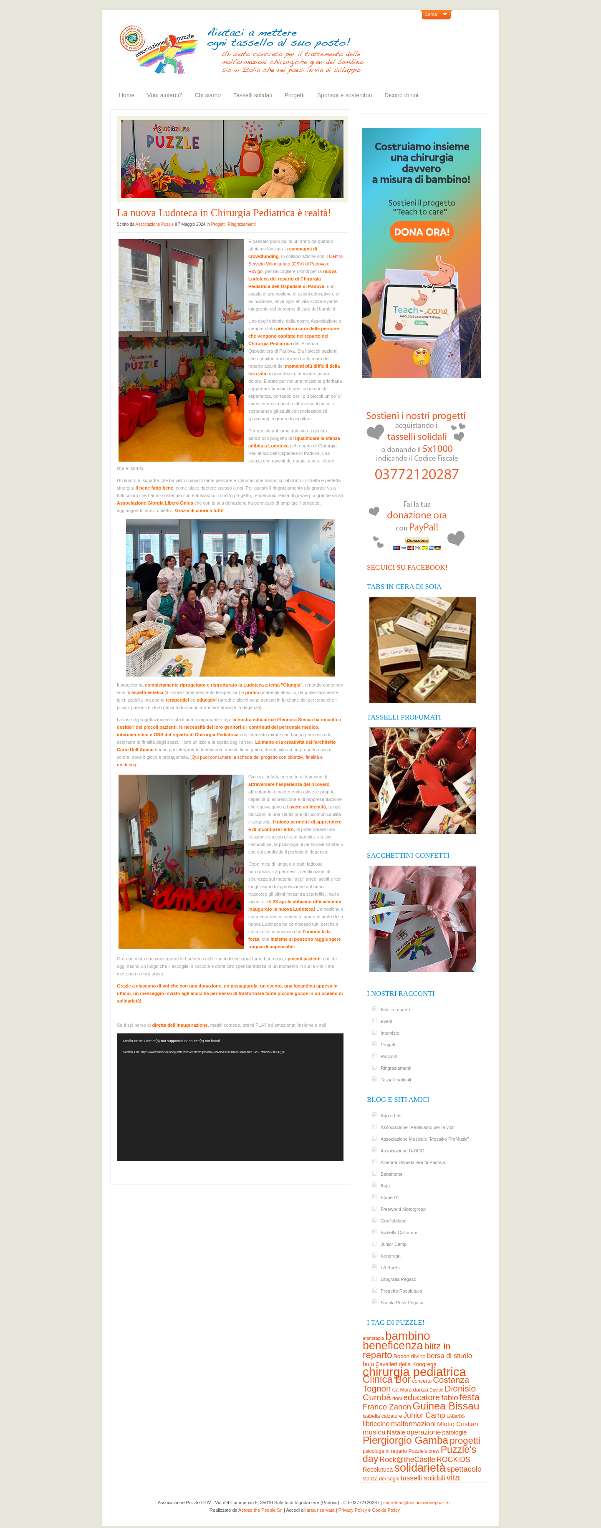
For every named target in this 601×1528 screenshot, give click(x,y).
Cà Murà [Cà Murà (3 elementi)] (402, 1390)
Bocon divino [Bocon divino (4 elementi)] (410, 1356)
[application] (230, 1097)
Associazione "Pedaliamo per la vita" (418, 1127)
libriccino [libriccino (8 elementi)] (376, 1424)
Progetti (295, 95)
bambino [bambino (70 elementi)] (407, 1335)
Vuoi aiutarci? (164, 95)
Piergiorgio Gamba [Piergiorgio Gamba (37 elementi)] (405, 1440)
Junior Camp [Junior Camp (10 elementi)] (424, 1415)
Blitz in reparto (395, 1009)
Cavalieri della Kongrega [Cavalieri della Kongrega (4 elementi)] (406, 1364)
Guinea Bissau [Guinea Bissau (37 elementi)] (445, 1406)
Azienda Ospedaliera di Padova (413, 1162)
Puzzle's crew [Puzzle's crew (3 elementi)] (423, 1451)
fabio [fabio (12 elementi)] (449, 1397)
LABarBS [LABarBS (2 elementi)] (456, 1416)
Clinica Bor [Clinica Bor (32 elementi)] (387, 1379)
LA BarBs (390, 1267)
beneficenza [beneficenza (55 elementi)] (393, 1345)
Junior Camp (394, 1244)
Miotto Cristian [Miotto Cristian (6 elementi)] (457, 1423)
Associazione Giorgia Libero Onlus (155, 502)
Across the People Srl (260, 1510)
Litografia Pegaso (399, 1279)
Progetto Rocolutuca (401, 1290)
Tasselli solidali (252, 95)
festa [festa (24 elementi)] (470, 1397)
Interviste (390, 1033)
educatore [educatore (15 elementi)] (421, 1397)
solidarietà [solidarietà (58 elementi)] (419, 1468)
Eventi (387, 1021)
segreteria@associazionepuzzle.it (417, 1502)
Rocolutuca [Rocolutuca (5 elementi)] (378, 1469)
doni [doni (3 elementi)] (397, 1399)
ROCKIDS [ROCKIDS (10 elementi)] (453, 1459)
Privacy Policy (352, 1510)
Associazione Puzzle (154, 224)
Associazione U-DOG (402, 1150)
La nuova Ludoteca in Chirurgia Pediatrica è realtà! (224, 212)
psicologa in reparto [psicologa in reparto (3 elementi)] (385, 1451)
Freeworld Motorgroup (403, 1209)
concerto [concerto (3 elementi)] (422, 1381)
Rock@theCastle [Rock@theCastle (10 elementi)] (407, 1459)
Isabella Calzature (399, 1232)
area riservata (320, 1510)
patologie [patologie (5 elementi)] (454, 1432)
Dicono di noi (401, 95)
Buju (385, 1185)
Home (126, 95)
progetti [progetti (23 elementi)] (464, 1440)
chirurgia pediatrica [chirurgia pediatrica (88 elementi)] (414, 1372)
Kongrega (391, 1255)
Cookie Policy (386, 1510)
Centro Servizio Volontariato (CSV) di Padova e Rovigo (295, 264)
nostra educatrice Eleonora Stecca (275, 719)
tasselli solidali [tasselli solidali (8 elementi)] (423, 1478)
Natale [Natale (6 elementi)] (396, 1432)
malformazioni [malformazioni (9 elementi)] (413, 1423)
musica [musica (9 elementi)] (374, 1432)
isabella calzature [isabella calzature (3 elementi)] (382, 1416)
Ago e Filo (391, 1115)
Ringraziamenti (242, 224)
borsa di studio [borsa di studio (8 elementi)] (449, 1356)
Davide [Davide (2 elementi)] (436, 1389)
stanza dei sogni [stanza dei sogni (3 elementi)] (381, 1479)
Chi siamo (208, 95)
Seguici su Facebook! (407, 567)
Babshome (392, 1174)
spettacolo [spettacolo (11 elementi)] (464, 1469)
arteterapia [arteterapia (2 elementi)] (373, 1338)
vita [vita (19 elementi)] (453, 1477)
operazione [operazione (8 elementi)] (424, 1432)
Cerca (431, 14)
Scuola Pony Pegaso (402, 1302)
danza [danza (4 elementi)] (420, 1390)
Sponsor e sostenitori (344, 95)
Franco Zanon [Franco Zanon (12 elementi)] (387, 1406)
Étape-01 (390, 1197)
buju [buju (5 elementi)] (368, 1364)
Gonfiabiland (394, 1220)
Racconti (390, 1056)
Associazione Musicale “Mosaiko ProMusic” (425, 1139)
